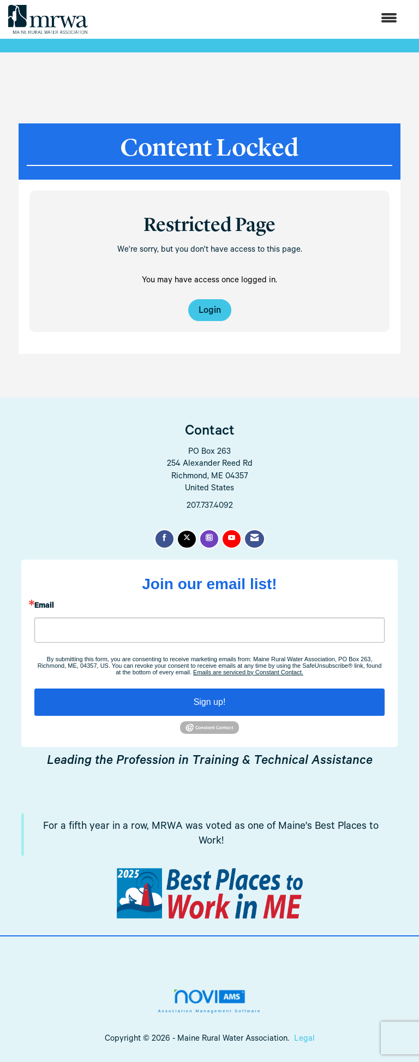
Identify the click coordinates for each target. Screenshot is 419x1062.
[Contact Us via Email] (254, 539)
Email (44, 606)
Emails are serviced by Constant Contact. (248, 672)
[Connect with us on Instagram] (209, 539)
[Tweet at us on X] (187, 539)
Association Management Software (209, 1000)
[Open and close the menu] (248, 19)
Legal (304, 1039)
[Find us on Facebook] (164, 539)
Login (210, 311)
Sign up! (210, 702)
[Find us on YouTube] (232, 539)
